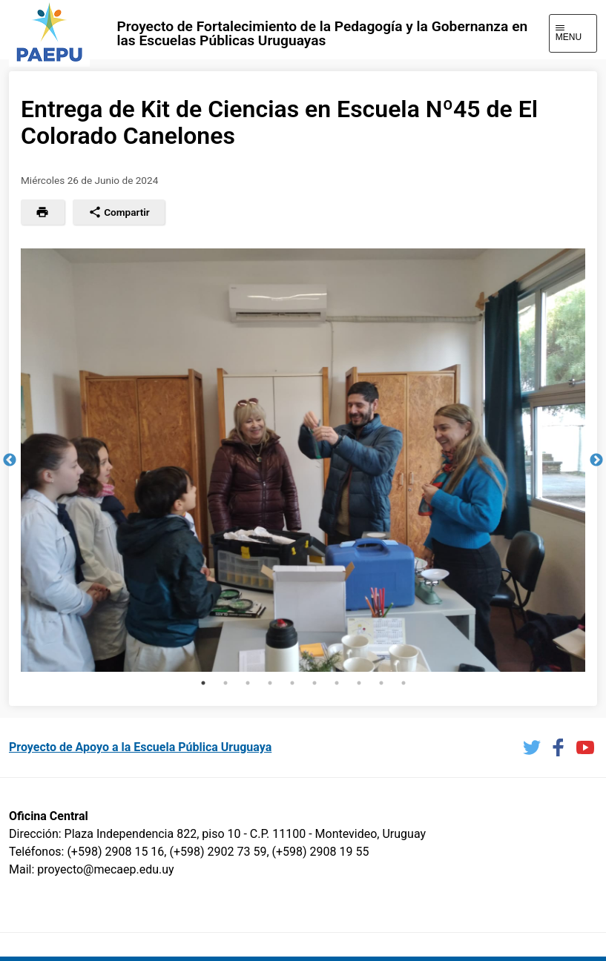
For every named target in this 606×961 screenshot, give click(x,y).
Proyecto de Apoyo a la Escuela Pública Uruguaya (140, 747)
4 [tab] (270, 683)
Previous (9, 460)
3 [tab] (247, 683)
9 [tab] (381, 683)
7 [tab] (336, 683)
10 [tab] (403, 683)
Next (596, 460)
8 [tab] (359, 683)
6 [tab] (314, 683)
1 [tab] (203, 683)
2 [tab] (225, 683)
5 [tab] (292, 683)
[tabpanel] (303, 460)
